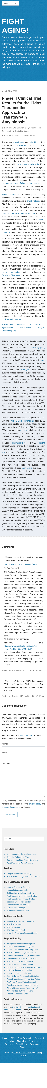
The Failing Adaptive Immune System (22, 896)
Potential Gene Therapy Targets (20, 964)
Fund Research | (26, 1038)
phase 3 (6, 232)
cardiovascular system (11, 319)
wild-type (25, 370)
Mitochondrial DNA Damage (18, 905)
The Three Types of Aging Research (21, 982)
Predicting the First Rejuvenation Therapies (24, 967)
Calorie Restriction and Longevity (20, 947)
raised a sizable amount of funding (18, 213)
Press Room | (22, 1044)
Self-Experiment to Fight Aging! (19, 970)
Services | (40, 1038)
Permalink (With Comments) (15, 128)
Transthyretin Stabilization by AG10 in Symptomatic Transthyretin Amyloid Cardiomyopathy (23, 327)
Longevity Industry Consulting (19, 873)
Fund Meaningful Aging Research (20, 863)
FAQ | (14, 1038)
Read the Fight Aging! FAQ (18, 857)
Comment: (6, 763)
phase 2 (41, 220)
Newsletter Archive (14, 924)
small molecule (33, 201)
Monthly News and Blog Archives (20, 921)
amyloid (22, 145)
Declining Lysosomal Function (19, 902)
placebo (23, 430)
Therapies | (22, 1041)
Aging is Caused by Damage (18, 887)
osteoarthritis (7, 183)
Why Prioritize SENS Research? (20, 991)
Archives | (10, 1044)
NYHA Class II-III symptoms (22, 421)
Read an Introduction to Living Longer (22, 854)
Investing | (11, 1041)
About (23, 1047)
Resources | (36, 1044)
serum (42, 360)
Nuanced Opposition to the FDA (20, 961)
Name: (5, 744)
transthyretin (18, 142)
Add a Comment (30, 135)
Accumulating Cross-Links (17, 890)
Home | (6, 1038)
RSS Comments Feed (16, 930)
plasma (42, 443)
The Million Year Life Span (17, 994)
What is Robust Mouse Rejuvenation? (22, 988)
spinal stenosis (33, 183)
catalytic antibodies (11, 272)
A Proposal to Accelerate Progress (21, 944)
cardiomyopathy (38, 348)
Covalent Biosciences (11, 275)
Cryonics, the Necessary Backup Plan (22, 949)
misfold (33, 142)
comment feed (26, 736)
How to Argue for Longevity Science (21, 952)
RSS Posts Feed (13, 927)
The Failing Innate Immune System (21, 899)
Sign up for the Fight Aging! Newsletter (22, 860)
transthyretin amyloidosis (28, 164)
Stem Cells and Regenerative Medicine (23, 976)
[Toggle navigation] (41, 3)
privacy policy (35, 804)
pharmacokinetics (20, 443)
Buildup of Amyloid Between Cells (20, 893)
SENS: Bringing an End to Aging (20, 973)
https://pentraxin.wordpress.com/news (20, 564)
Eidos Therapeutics (11, 195)
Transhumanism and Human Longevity (22, 985)
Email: (4, 753)
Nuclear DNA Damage (16, 908)
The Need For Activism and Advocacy (22, 958)
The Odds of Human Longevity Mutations (23, 955)
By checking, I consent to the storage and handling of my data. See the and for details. (23, 804)
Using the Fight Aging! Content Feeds (22, 933)
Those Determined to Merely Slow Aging (23, 979)
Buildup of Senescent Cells (18, 911)
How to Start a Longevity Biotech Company (24, 876)
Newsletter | (35, 1041)
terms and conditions (11, 807)
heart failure (20, 183)
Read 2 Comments (11, 135)
